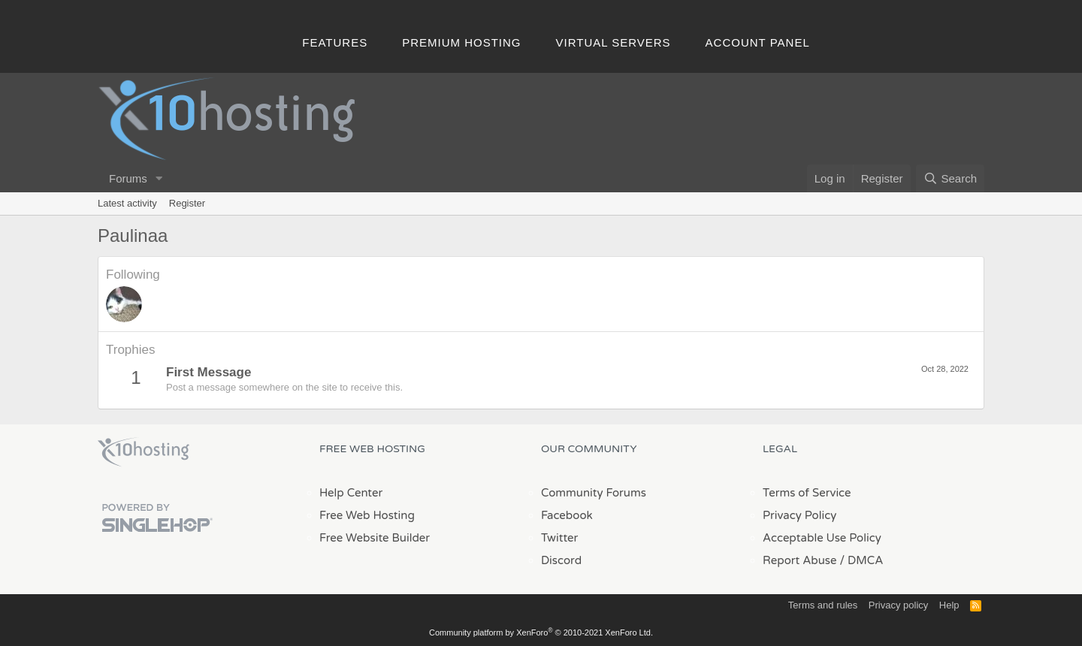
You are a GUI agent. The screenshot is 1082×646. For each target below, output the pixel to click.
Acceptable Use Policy (822, 538)
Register (187, 203)
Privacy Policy (799, 515)
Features (334, 42)
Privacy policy (898, 605)
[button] (159, 178)
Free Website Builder (374, 538)
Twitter (559, 538)
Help (949, 605)
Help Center (350, 493)
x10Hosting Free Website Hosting (143, 452)
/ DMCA (861, 560)
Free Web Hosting (367, 515)
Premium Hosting (461, 42)
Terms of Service (807, 493)
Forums (128, 178)
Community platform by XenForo (541, 632)
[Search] (950, 178)
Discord (561, 560)
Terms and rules (822, 605)
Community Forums (593, 493)
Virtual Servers (613, 42)
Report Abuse (800, 560)
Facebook (567, 515)
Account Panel (758, 42)
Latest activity (127, 203)
